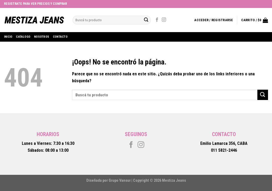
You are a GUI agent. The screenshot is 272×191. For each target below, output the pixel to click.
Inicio (8, 36)
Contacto (60, 36)
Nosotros (41, 36)
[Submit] (262, 95)
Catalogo (23, 36)
